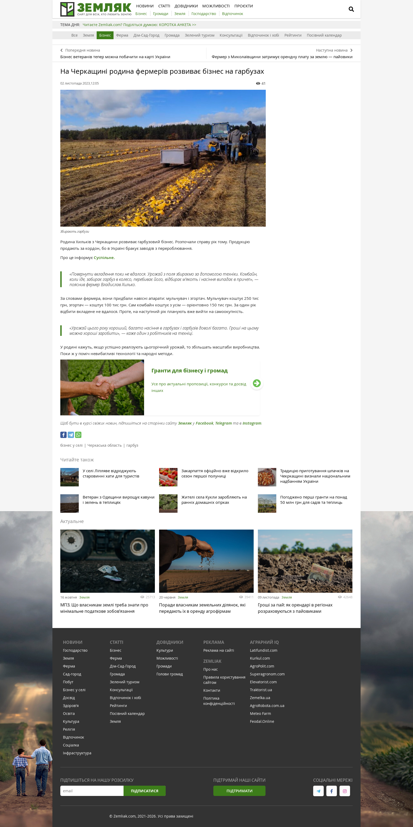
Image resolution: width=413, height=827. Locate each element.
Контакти (211, 690)
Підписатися (144, 790)
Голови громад (169, 673)
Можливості (167, 658)
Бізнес (105, 35)
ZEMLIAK (212, 661)
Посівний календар (324, 35)
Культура (71, 721)
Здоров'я (71, 705)
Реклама (213, 642)
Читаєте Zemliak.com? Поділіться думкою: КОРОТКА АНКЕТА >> (139, 24)
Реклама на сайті (218, 650)
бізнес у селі (71, 445)
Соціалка (71, 745)
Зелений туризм (199, 35)
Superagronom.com (267, 673)
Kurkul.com (260, 658)
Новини (72, 642)
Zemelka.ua (260, 697)
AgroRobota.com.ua (267, 705)
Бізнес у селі (74, 689)
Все (74, 35)
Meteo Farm (260, 713)
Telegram (223, 423)
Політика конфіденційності (219, 701)
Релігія (69, 729)
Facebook (204, 423)
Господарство (75, 650)
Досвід (69, 697)
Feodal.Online (262, 721)
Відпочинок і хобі (263, 35)
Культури (164, 650)
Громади (164, 666)
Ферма (122, 35)
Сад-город (72, 673)
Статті (116, 642)
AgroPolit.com (262, 666)
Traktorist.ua (261, 689)
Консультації (231, 35)
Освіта (69, 713)
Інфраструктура (77, 752)
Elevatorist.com (263, 681)
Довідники (169, 642)
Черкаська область (104, 445)
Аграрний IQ (264, 642)
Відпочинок (73, 737)
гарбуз (132, 445)
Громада (172, 35)
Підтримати (240, 791)
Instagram (252, 423)
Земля (88, 35)
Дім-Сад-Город (146, 35)
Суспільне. (104, 257)
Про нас (210, 669)
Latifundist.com (263, 650)
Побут (68, 681)
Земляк (185, 423)
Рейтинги (293, 35)
